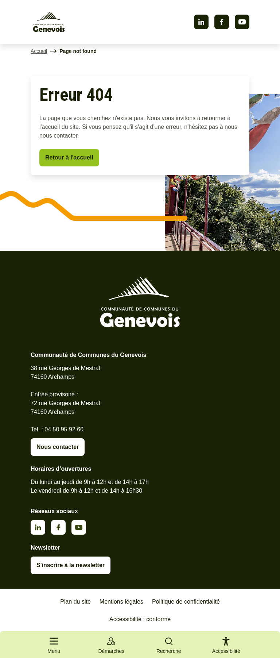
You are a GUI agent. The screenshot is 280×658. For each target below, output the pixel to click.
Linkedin (201, 22)
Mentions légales (121, 602)
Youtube (242, 22)
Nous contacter (57, 447)
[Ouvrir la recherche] (169, 644)
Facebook (221, 22)
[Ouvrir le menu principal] (54, 644)
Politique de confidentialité (186, 602)
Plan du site (75, 602)
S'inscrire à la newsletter (70, 565)
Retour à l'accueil (69, 157)
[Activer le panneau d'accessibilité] (226, 647)
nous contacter (58, 135)
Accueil (39, 51)
